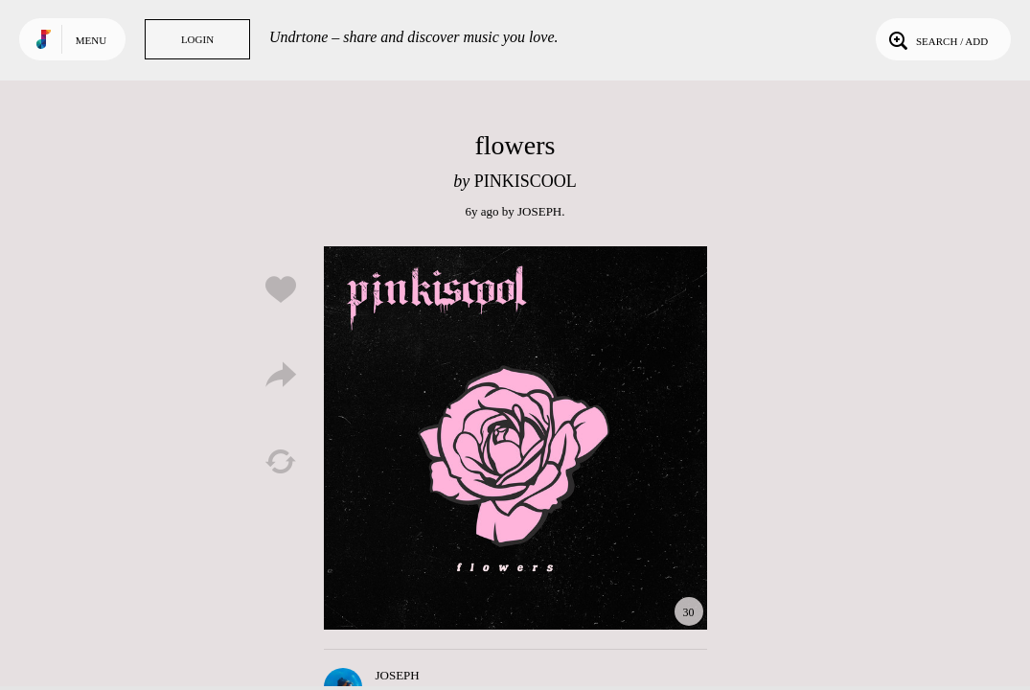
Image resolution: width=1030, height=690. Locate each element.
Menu (91, 40)
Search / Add (936, 39)
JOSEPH (539, 211)
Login (197, 39)
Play (515, 438)
